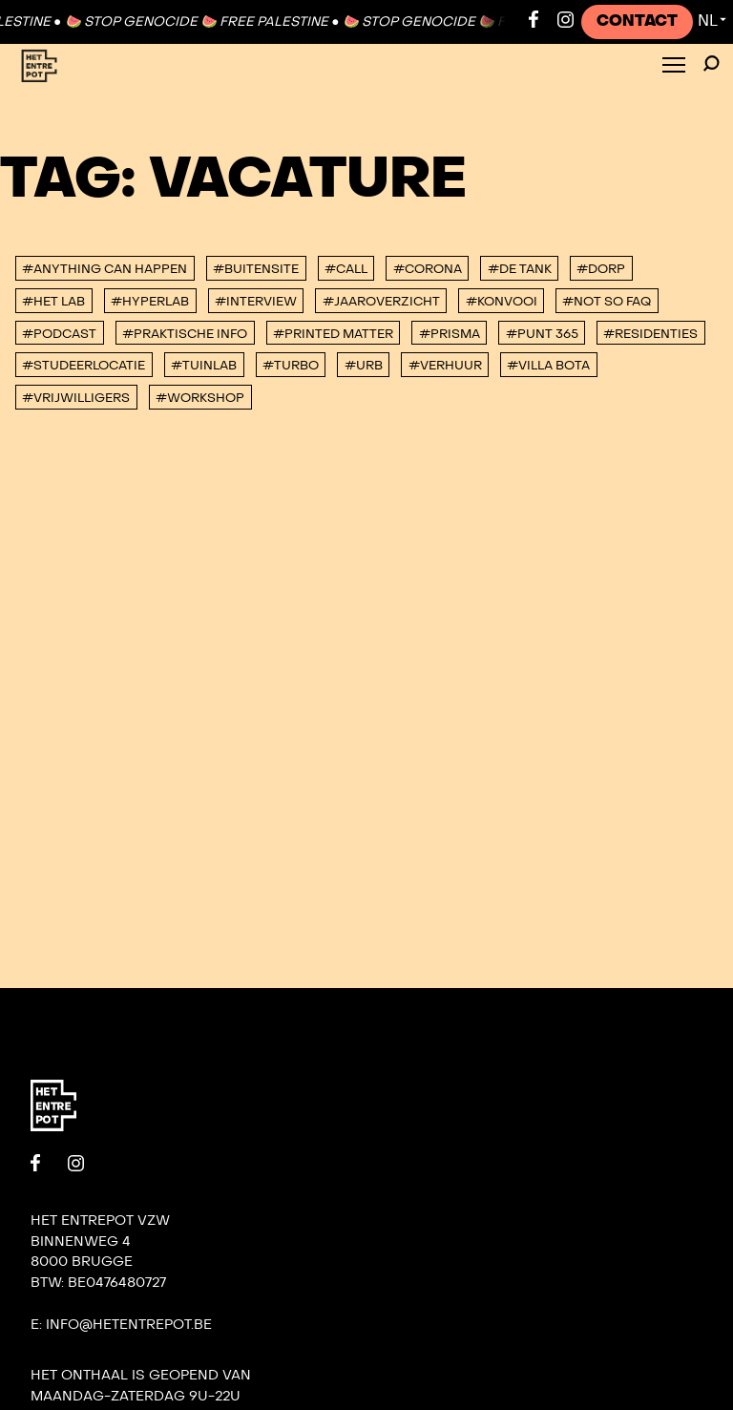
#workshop (200, 398)
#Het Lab (53, 301)
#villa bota (548, 365)
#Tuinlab (204, 365)
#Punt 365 (542, 334)
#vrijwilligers (76, 398)
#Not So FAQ (606, 301)
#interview (256, 301)
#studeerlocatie (83, 365)
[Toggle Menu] (673, 66)
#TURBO (290, 365)
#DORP (600, 269)
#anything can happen (104, 269)
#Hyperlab (150, 301)
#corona (427, 269)
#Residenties (650, 334)
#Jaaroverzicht (381, 301)
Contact (637, 21)
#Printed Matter (333, 334)
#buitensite (256, 269)
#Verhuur (445, 365)
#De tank (520, 269)
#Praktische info (184, 334)
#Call (346, 269)
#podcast (59, 334)
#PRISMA (449, 334)
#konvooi (501, 301)
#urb (364, 365)
